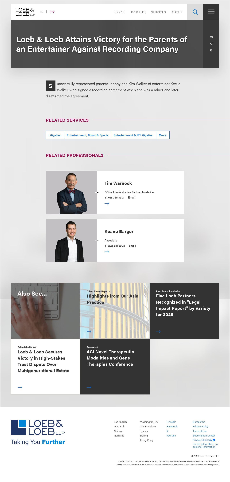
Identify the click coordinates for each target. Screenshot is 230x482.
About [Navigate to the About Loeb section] (177, 12)
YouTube (171, 435)
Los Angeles (120, 422)
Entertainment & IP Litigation (133, 135)
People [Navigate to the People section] (119, 12)
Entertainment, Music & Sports (87, 135)
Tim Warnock (118, 183)
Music (163, 135)
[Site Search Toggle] (195, 12)
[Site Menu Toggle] (211, 12)
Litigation (55, 135)
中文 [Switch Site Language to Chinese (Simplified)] (52, 12)
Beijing (144, 435)
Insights (138, 12)
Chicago (118, 431)
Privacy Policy (200, 426)
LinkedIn (171, 422)
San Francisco (148, 426)
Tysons (144, 431)
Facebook (172, 426)
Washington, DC (149, 422)
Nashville (119, 435)
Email (131, 197)
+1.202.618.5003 (115, 246)
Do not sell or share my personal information (205, 445)
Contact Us (199, 422)
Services (158, 12)
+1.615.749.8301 (114, 197)
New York (119, 426)
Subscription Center (204, 435)
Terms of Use (200, 431)
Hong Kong (146, 440)
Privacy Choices (204, 440)
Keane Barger (119, 231)
